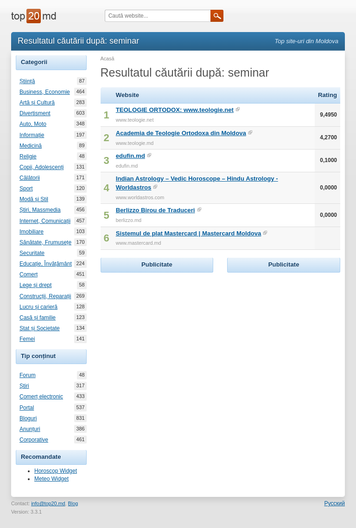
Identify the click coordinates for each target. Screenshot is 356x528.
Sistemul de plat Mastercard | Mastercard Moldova (188, 233)
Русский (334, 503)
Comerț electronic (41, 396)
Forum (27, 375)
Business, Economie (44, 92)
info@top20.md (48, 503)
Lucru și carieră (38, 307)
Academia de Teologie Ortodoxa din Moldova (181, 133)
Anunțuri (29, 429)
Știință (27, 81)
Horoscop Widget (55, 471)
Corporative (33, 439)
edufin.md (130, 155)
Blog (73, 503)
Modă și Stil (33, 199)
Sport (26, 188)
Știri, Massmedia (40, 210)
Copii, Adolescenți (41, 167)
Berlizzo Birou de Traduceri (155, 210)
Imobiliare (31, 231)
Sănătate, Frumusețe (45, 242)
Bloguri (28, 418)
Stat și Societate (39, 328)
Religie (28, 156)
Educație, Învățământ (45, 263)
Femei (27, 339)
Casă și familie (37, 317)
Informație (31, 135)
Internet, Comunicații (44, 221)
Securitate (31, 253)
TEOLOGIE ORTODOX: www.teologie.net (175, 109)
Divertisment (35, 113)
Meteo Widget (51, 479)
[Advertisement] (170, 333)
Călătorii (29, 178)
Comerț (28, 274)
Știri (24, 386)
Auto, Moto (32, 124)
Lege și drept (35, 285)
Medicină (30, 146)
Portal (26, 407)
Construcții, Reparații (45, 296)
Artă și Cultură (37, 102)
